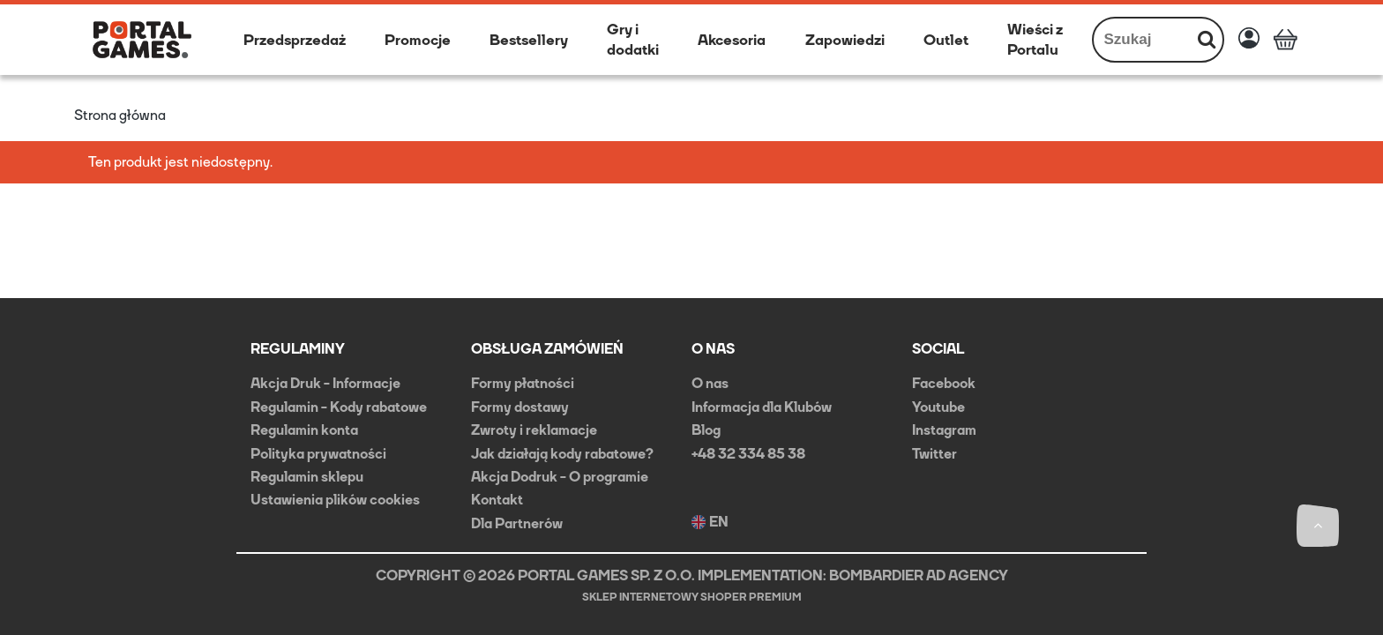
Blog (706, 430)
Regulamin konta (304, 430)
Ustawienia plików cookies (335, 499)
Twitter (934, 453)
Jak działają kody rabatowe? (562, 453)
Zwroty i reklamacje (534, 430)
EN (710, 522)
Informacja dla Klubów (762, 407)
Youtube (938, 407)
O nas (710, 383)
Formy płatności (522, 383)
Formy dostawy (520, 407)
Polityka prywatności (318, 453)
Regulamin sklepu (306, 476)
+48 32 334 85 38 (748, 453)
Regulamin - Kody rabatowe (338, 407)
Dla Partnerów (517, 523)
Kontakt (497, 499)
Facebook (944, 383)
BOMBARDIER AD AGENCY (918, 575)
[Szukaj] (1206, 40)
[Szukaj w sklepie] (1142, 40)
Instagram (944, 430)
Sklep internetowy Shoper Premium (692, 597)
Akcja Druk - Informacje (325, 383)
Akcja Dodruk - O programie (559, 476)
